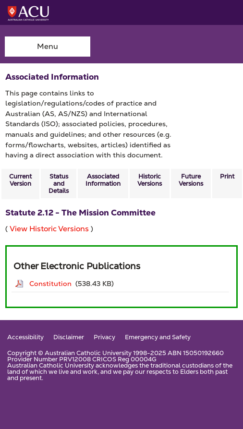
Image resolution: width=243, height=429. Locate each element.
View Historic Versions (49, 229)
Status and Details (59, 183)
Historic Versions (149, 180)
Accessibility (25, 337)
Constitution (50, 283)
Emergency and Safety (158, 337)
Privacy (104, 337)
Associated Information (103, 180)
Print (227, 176)
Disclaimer (68, 337)
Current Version (20, 180)
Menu (47, 46)
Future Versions (191, 180)
